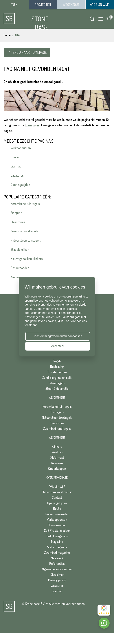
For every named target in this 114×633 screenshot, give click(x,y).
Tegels (57, 361)
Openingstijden (20, 185)
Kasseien (57, 463)
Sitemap (16, 166)
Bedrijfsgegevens (57, 536)
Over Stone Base (57, 477)
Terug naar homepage (27, 52)
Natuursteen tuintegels (26, 240)
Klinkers (57, 446)
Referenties (57, 563)
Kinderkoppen (57, 468)
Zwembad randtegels (24, 231)
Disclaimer (57, 574)
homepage (32, 125)
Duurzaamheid (57, 525)
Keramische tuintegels (25, 204)
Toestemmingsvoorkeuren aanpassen (57, 336)
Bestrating (57, 366)
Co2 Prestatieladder (57, 530)
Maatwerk (57, 558)
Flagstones (18, 222)
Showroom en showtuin (57, 492)
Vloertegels (57, 383)
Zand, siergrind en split (57, 377)
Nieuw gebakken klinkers (27, 259)
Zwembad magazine (57, 552)
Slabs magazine (57, 547)
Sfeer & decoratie (57, 388)
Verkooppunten (21, 148)
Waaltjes (57, 452)
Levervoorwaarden (57, 514)
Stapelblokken (20, 249)
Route (57, 508)
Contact (16, 157)
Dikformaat (57, 457)
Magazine (57, 541)
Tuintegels (57, 412)
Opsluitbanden (20, 268)
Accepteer (57, 346)
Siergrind (16, 213)
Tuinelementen (57, 372)
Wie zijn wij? (57, 486)
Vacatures (17, 175)
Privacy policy (57, 580)
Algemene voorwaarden (57, 569)
